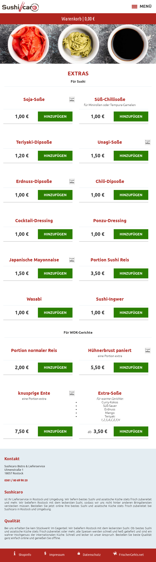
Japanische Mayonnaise (34, 259)
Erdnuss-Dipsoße (34, 181)
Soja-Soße (34, 99)
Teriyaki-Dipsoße (34, 142)
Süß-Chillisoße (110, 99)
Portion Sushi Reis (110, 259)
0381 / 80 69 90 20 (16, 480)
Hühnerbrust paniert (110, 350)
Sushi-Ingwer (110, 299)
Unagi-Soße (110, 142)
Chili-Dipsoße (110, 181)
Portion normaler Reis (34, 350)
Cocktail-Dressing (34, 220)
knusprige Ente (34, 393)
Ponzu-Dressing (109, 220)
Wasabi (34, 299)
